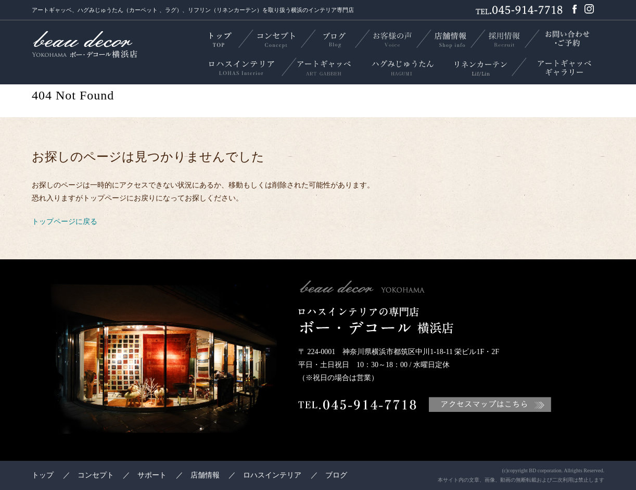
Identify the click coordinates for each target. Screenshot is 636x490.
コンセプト (96, 475)
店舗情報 (205, 475)
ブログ (336, 475)
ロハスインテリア (272, 475)
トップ (43, 475)
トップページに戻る (64, 221)
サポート (152, 475)
